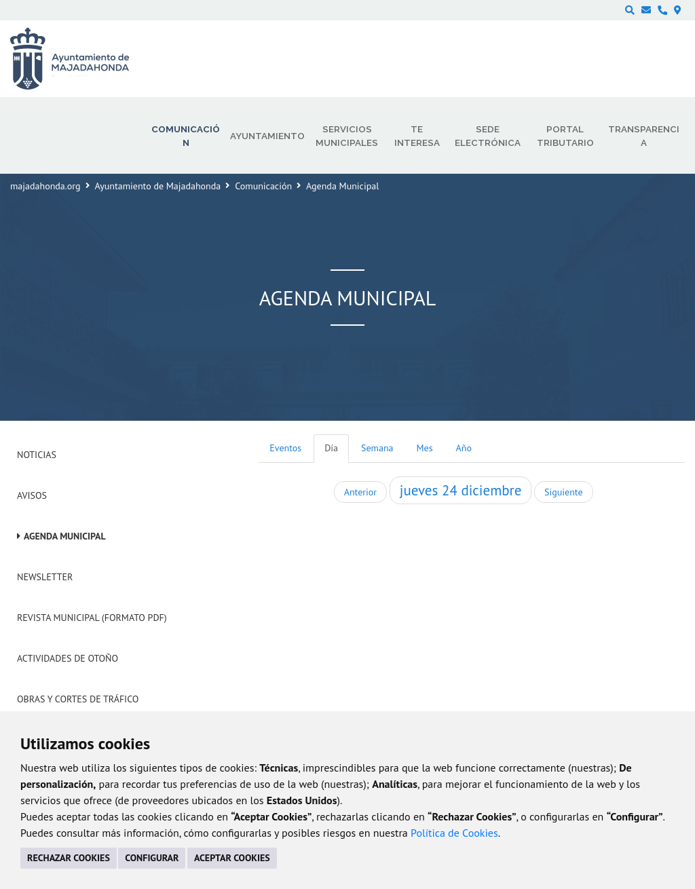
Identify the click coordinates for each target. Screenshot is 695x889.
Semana (377, 448)
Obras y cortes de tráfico (77, 699)
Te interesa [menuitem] (417, 136)
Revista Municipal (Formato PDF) (92, 617)
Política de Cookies (454, 832)
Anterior (360, 492)
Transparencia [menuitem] (643, 136)
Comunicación (263, 186)
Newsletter (45, 577)
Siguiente (563, 492)
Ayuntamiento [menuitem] (267, 135)
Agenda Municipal (65, 536)
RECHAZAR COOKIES (68, 858)
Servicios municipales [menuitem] (347, 136)
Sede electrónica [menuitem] (488, 136)
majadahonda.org (45, 186)
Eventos (285, 448)
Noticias (36, 455)
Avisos (32, 495)
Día (331, 448)
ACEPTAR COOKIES (232, 858)
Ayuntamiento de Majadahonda (158, 186)
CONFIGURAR (152, 858)
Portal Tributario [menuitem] (565, 136)
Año (464, 448)
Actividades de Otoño (67, 658)
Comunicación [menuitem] (185, 136)
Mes (425, 448)
